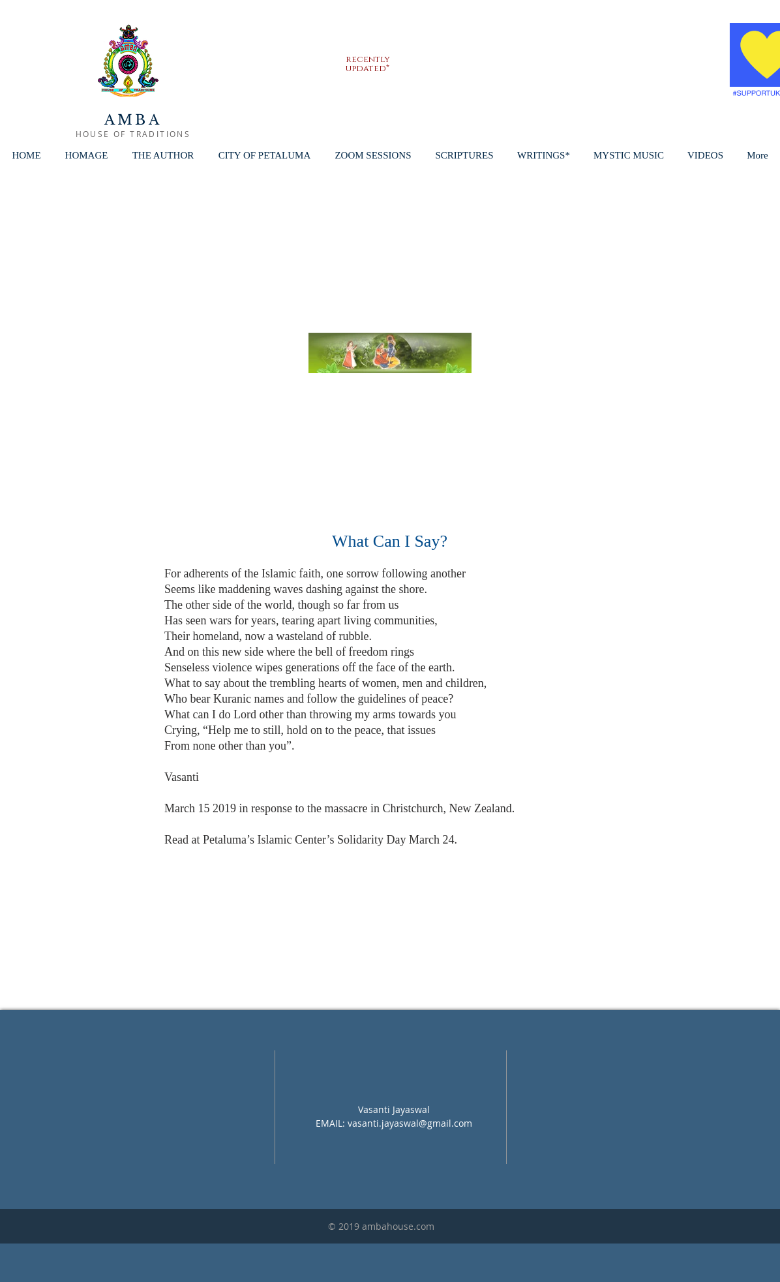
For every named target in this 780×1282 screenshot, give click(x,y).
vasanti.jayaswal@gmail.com (410, 1123)
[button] (264, 155)
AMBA (133, 120)
